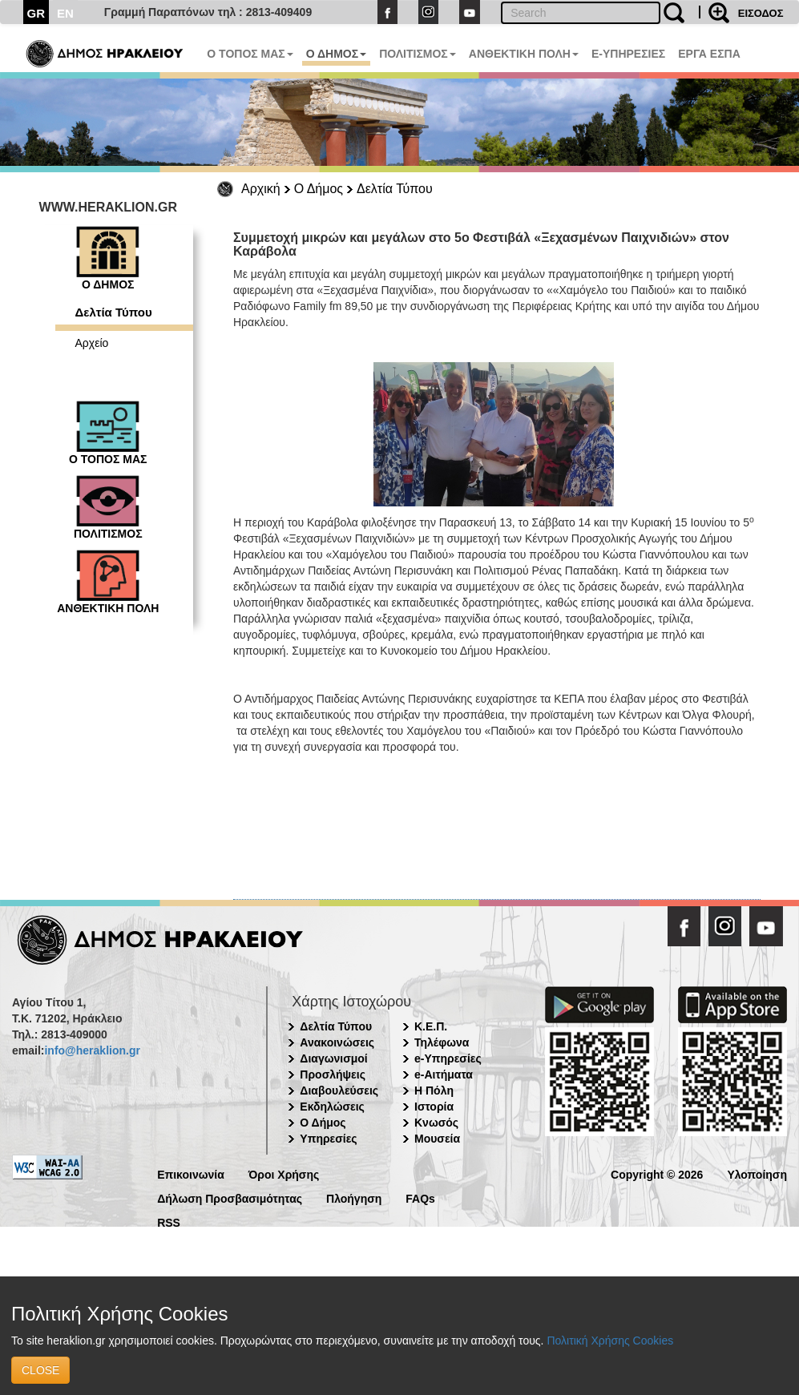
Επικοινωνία (190, 1173)
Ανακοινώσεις (337, 1042)
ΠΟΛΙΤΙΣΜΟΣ (417, 53)
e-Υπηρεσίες (448, 1058)
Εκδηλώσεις (332, 1106)
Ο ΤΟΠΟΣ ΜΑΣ (250, 53)
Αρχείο (92, 343)
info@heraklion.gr (91, 1050)
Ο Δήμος (318, 189)
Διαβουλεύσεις (339, 1090)
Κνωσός (436, 1122)
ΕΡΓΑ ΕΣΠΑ (709, 53)
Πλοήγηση (353, 1197)
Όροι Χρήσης (284, 1173)
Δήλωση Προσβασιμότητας (229, 1197)
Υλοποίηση (757, 1173)
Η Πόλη (434, 1090)
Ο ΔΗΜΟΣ (336, 53)
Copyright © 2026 (657, 1173)
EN (65, 13)
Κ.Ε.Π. (430, 1026)
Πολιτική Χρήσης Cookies (610, 1340)
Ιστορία (434, 1106)
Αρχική (260, 189)
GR (36, 13)
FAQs (420, 1197)
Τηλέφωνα (441, 1042)
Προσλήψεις (332, 1074)
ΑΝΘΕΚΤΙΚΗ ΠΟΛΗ (524, 53)
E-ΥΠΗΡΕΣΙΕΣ (628, 53)
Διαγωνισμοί (333, 1058)
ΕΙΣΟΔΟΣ (761, 13)
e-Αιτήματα (443, 1074)
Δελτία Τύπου (395, 189)
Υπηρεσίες (328, 1138)
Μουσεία (437, 1138)
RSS (168, 1221)
